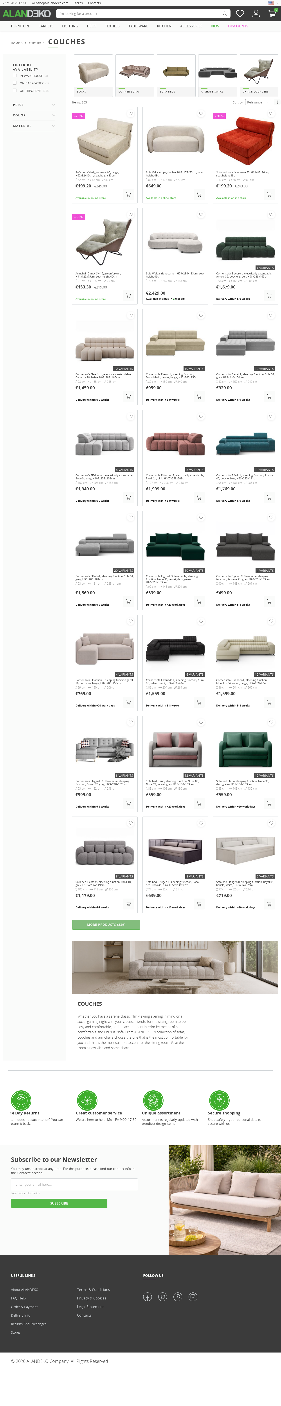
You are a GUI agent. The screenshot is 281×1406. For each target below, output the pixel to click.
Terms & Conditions (93, 1325)
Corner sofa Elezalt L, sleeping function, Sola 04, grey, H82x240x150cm (245, 386)
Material (22, 126)
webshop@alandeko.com (50, 3)
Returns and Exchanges (30, 1359)
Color (19, 115)
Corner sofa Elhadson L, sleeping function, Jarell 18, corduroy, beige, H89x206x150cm (101, 705)
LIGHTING (70, 26)
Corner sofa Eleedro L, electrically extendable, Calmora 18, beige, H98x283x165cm (100, 388)
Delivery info (21, 1351)
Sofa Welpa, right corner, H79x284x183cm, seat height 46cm (171, 281)
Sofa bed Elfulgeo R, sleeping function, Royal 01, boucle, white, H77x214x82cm (244, 915)
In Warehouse (34, 76)
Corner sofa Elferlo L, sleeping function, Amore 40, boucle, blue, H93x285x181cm (245, 494)
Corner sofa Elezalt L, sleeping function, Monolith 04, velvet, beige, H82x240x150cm (175, 388)
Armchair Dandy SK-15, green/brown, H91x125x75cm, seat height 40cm (103, 281)
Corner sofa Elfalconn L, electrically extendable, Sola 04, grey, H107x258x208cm (101, 494)
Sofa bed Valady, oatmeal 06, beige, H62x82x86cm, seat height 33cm (101, 179)
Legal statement (90, 1342)
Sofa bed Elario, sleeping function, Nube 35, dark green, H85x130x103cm (244, 809)
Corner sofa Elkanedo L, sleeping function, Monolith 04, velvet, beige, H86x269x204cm (242, 705)
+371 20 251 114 (14, 3)
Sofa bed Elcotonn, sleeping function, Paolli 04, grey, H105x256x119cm (103, 915)
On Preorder (34, 91)
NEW (215, 26)
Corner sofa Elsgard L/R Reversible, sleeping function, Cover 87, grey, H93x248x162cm (101, 811)
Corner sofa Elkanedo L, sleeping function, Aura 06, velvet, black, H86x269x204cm (170, 705)
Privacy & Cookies (91, 1334)
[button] (273, 13)
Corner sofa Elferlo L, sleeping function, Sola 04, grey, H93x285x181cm (104, 598)
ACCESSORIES (191, 26)
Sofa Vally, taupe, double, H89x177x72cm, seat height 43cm (170, 179)
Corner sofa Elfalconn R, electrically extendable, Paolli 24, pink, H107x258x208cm (172, 494)
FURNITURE (20, 26)
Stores (78, 3)
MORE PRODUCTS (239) (106, 960)
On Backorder (34, 83)
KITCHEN (164, 26)
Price (18, 105)
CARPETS (46, 26)
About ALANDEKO (25, 1325)
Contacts (94, 3)
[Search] (143, 13)
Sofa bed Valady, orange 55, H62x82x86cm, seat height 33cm (239, 179)
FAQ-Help (18, 1334)
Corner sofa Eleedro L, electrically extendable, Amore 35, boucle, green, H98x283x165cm (243, 282)
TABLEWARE (138, 26)
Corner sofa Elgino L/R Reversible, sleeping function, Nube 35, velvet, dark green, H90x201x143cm (175, 599)
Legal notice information (25, 1229)
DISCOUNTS (238, 26)
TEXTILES (112, 26)
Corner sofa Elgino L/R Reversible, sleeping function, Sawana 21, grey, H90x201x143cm (242, 599)
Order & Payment (25, 1342)
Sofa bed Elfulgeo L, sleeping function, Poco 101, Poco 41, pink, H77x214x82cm (174, 915)
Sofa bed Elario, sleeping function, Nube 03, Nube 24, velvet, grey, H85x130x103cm (171, 811)
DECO (91, 26)
